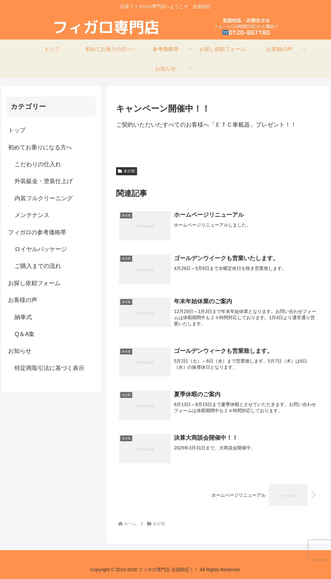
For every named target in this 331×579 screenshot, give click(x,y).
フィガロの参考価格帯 (37, 232)
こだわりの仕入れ (38, 164)
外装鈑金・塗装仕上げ (44, 181)
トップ (17, 130)
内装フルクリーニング (44, 198)
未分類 (126, 171)
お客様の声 (22, 300)
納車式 (23, 317)
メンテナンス (32, 215)
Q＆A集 (25, 334)
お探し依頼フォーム (34, 283)
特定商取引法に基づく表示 (49, 368)
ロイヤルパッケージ (41, 249)
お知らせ (19, 351)
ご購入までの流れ (38, 266)
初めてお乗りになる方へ (40, 147)
